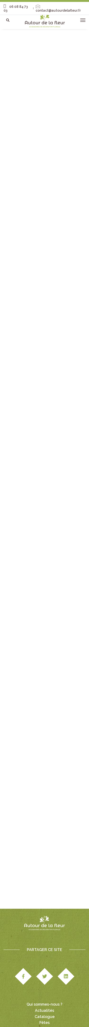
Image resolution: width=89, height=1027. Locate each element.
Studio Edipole (41, 1008)
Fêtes (44, 989)
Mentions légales (68, 1008)
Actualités (44, 977)
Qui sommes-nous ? (44, 971)
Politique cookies (44, 1018)
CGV (17, 1013)
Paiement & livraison (39, 1013)
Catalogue (45, 983)
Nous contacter (44, 996)
